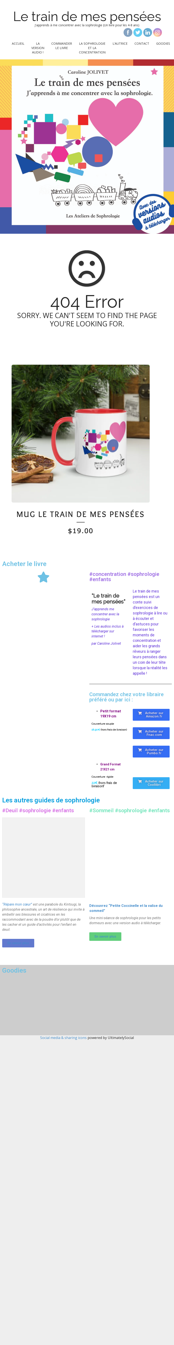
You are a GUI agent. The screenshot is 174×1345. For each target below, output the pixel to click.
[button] (151, 715)
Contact (142, 43)
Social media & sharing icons (64, 1037)
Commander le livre (61, 45)
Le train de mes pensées (87, 16)
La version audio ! (37, 47)
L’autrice (120, 43)
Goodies (163, 43)
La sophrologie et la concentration (92, 47)
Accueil (18, 43)
